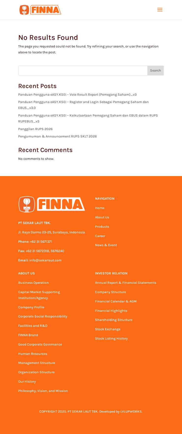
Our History (27, 381)
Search (155, 70)
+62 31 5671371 (41, 241)
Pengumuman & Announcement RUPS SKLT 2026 (57, 136)
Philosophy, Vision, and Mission (43, 391)
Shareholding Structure (113, 320)
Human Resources (32, 354)
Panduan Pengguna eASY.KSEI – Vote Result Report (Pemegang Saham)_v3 (77, 94)
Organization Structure (36, 372)
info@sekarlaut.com (45, 260)
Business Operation (33, 283)
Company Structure (110, 292)
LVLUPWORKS (131, 411)
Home (99, 208)
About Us (102, 217)
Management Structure (36, 363)
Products (102, 226)
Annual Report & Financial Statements (125, 283)
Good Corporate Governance (40, 344)
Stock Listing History (111, 338)
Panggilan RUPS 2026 (35, 129)
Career (100, 236)
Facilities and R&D (32, 326)
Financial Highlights (111, 311)
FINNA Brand (28, 335)
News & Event (106, 245)
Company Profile (31, 307)
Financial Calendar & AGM (116, 301)
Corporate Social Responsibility (42, 316)
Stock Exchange (107, 329)
